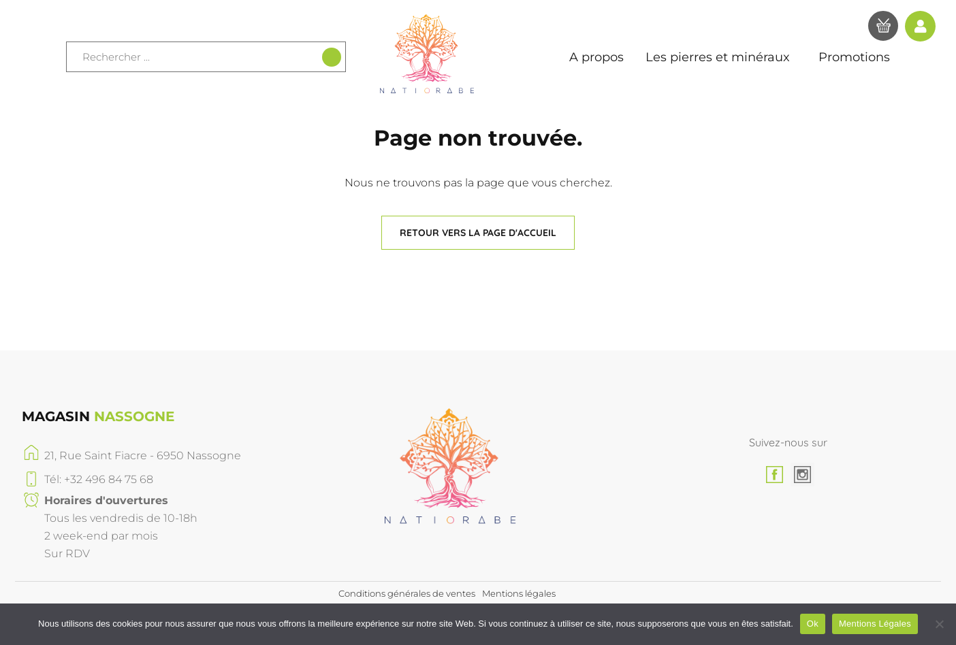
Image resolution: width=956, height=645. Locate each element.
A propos (596, 57)
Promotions (854, 57)
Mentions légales (519, 593)
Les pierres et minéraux (721, 57)
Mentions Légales (875, 623)
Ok (812, 623)
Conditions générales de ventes (406, 593)
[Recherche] (331, 57)
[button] (478, 233)
